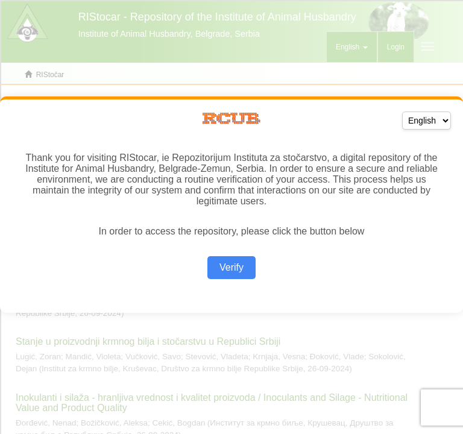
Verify (231, 267)
